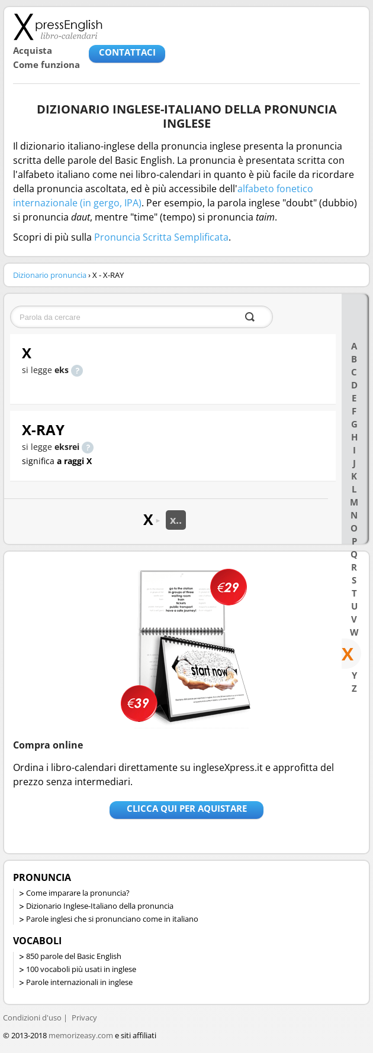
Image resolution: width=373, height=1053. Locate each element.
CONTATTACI (127, 52)
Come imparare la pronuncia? (78, 892)
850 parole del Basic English (73, 956)
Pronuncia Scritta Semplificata (161, 237)
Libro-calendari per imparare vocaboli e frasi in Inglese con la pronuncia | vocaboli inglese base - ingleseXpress (57, 26)
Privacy (84, 1017)
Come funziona (46, 64)
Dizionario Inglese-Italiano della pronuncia (99, 905)
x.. (176, 520)
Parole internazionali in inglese (79, 982)
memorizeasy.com (81, 1035)
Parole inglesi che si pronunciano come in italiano (112, 918)
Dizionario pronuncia (49, 275)
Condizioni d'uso (32, 1017)
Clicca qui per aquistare (187, 808)
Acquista (32, 50)
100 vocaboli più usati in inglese (81, 969)
